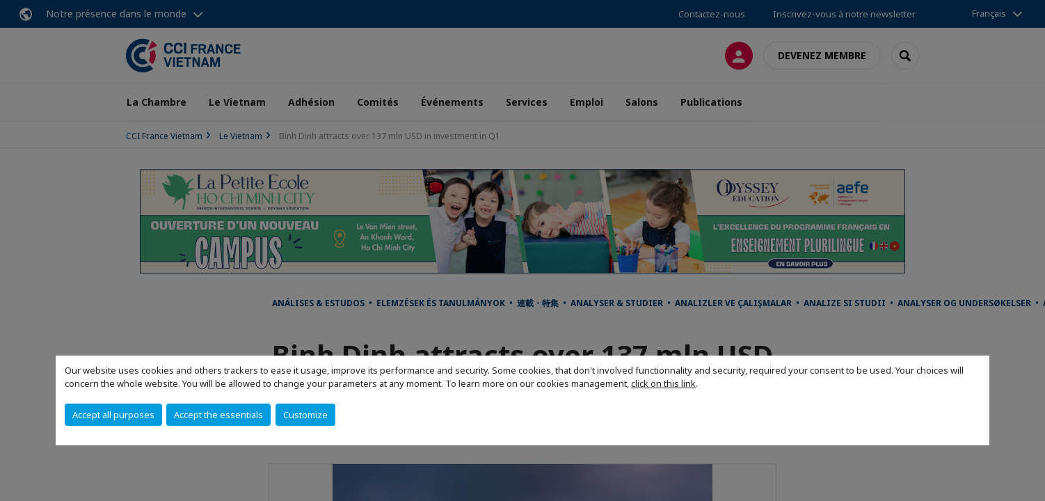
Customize (305, 414)
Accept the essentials (218, 414)
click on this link (663, 383)
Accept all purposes (113, 414)
